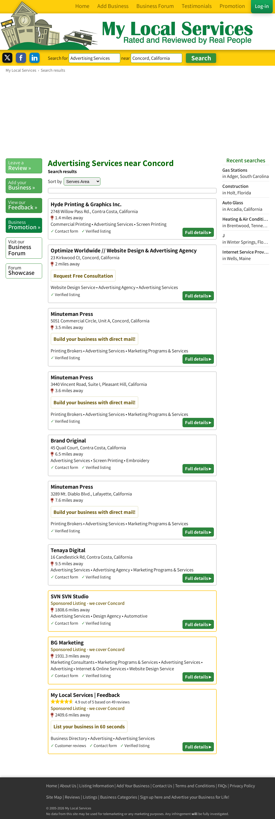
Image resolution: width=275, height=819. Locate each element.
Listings (90, 797)
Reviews (72, 797)
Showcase (25, 270)
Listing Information (96, 785)
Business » (25, 185)
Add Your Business (133, 785)
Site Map (54, 797)
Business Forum (25, 247)
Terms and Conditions (195, 785)
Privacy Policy (242, 785)
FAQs (222, 785)
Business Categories (118, 797)
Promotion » (25, 225)
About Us (68, 785)
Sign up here (151, 797)
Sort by (55, 181)
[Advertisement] (137, 115)
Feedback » (25, 205)
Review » (25, 165)
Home (51, 785)
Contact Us (162, 785)
